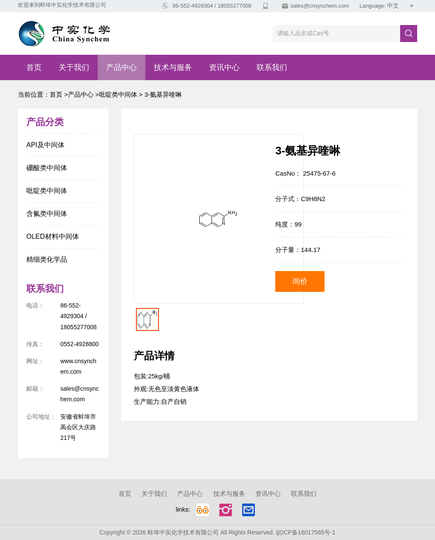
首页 (34, 67)
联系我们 (272, 67)
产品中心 (121, 67)
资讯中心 (224, 67)
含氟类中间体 (46, 213)
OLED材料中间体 (52, 236)
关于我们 (74, 67)
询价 (300, 281)
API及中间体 (45, 144)
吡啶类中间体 (118, 94)
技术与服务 (173, 67)
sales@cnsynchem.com (320, 6)
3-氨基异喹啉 (162, 94)
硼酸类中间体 (46, 167)
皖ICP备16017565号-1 (306, 532)
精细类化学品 (46, 259)
